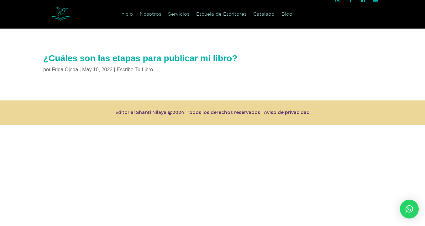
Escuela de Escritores (221, 14)
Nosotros (150, 14)
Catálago (264, 14)
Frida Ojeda (65, 69)
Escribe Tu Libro (135, 69)
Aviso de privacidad (287, 112)
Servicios (178, 14)
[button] (409, 209)
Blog (286, 14)
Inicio (126, 14)
